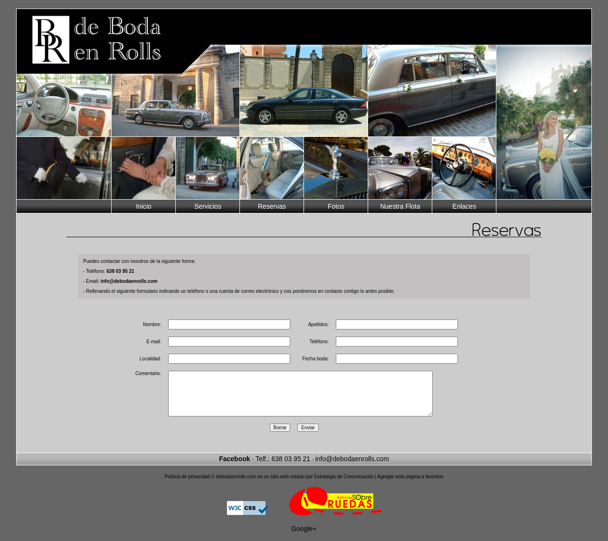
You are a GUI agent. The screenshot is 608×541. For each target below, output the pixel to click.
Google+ (303, 537)
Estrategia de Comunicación (344, 485)
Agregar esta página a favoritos (410, 485)
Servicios (207, 206)
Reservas (272, 206)
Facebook (234, 467)
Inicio (144, 206)
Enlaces (464, 206)
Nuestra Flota (400, 206)
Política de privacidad (187, 485)
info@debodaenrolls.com (352, 467)
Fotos (336, 206)
